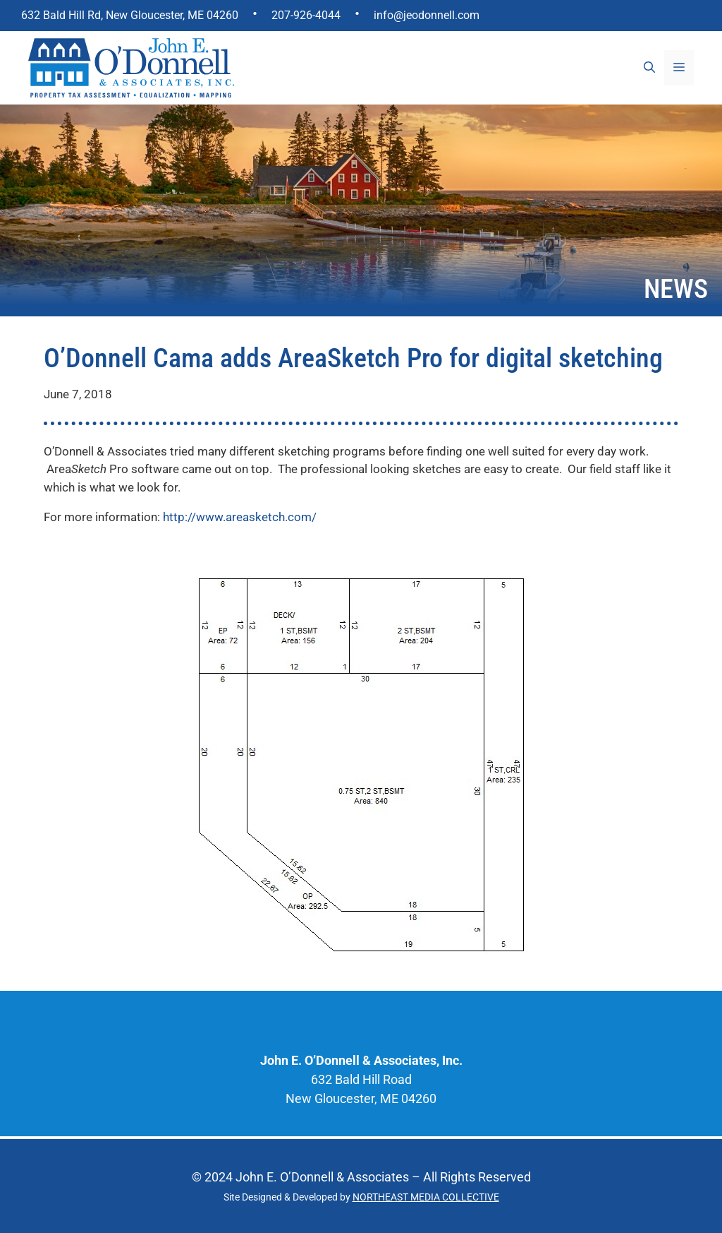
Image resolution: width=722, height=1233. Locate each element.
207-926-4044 (306, 15)
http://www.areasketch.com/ (240, 517)
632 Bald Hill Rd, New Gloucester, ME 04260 (129, 15)
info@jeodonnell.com (426, 15)
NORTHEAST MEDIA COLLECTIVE (426, 1197)
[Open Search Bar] (649, 67)
